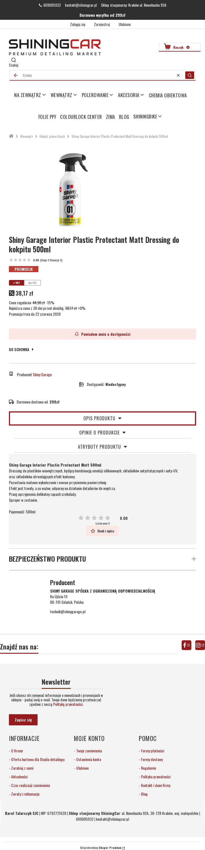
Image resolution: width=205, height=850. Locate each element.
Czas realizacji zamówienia (30, 785)
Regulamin (148, 768)
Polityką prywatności (68, 704)
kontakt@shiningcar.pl (81, 5)
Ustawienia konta (88, 759)
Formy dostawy (151, 759)
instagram (200, 645)
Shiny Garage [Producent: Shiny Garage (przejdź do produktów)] (42, 374)
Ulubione (82, 768)
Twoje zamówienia (88, 751)
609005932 (52, 5)
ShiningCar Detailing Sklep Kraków (11, 136)
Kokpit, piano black (52, 136)
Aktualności (19, 776)
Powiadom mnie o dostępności (103, 334)
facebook (186, 645)
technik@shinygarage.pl (67, 611)
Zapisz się (23, 720)
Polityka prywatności (155, 776)
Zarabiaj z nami (21, 768)
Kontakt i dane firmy (155, 785)
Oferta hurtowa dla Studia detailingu (37, 759)
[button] (189, 75)
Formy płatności (152, 751)
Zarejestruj (102, 24)
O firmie (16, 751)
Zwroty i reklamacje (24, 794)
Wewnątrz (26, 136)
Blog (144, 794)
